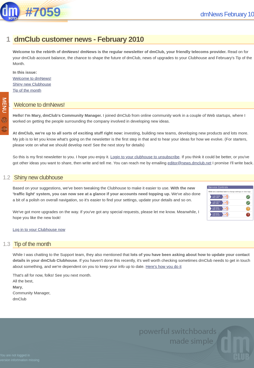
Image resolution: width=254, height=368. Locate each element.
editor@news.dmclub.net (189, 163)
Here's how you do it (163, 266)
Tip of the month (27, 90)
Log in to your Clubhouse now (39, 229)
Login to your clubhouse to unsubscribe (144, 157)
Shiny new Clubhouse (32, 84)
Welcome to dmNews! (32, 78)
